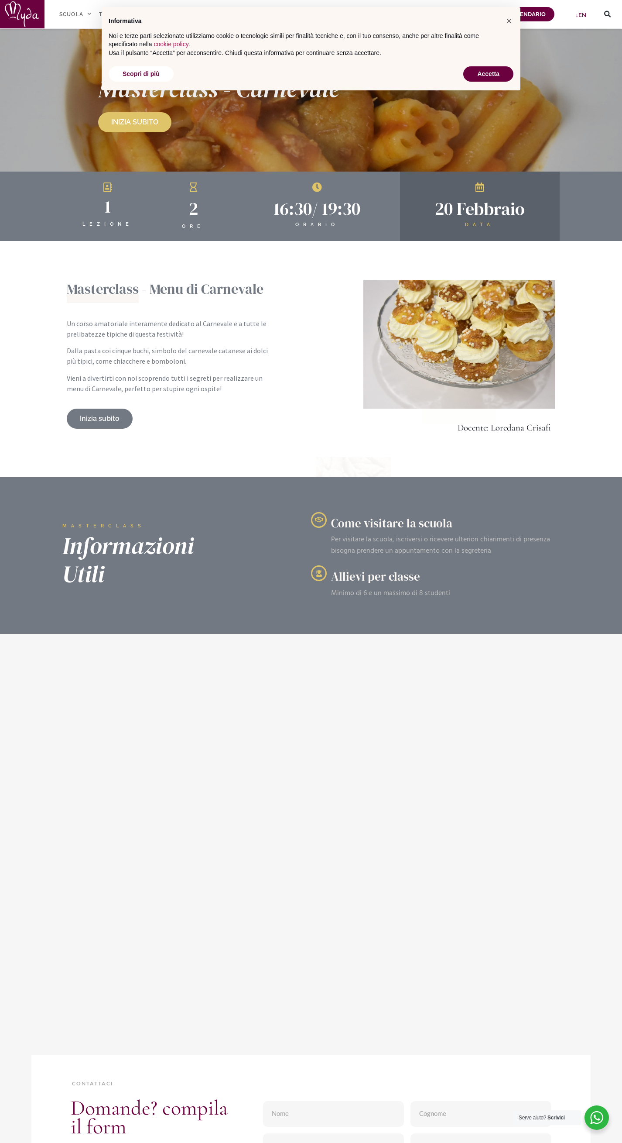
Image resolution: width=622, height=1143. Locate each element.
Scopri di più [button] (141, 73)
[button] (607, 14)
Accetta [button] (488, 73)
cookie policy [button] (171, 44)
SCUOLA (75, 14)
